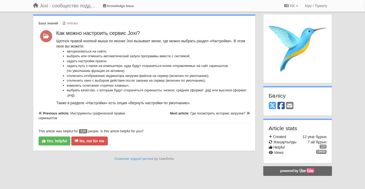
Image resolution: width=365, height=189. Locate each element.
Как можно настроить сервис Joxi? (98, 33)
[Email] (289, 106)
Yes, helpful (54, 141)
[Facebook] (281, 106)
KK (291, 6)
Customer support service (134, 159)
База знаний (48, 23)
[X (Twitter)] (272, 106)
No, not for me (89, 141)
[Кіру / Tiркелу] (316, 5)
